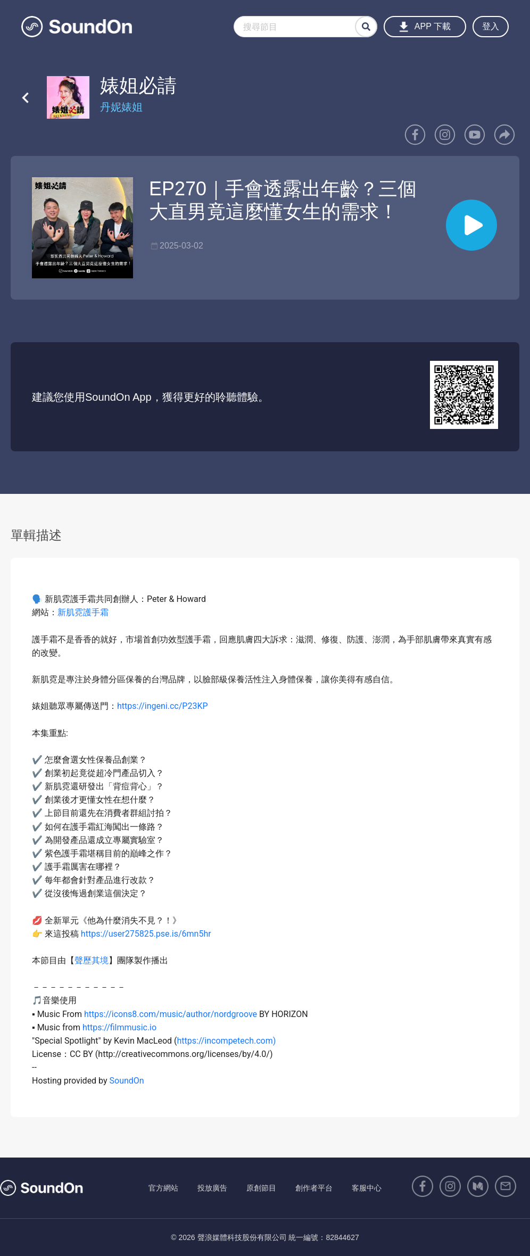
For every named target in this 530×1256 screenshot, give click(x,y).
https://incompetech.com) (226, 1041)
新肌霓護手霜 (83, 612)
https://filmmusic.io (119, 1027)
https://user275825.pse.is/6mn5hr (145, 934)
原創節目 (261, 1188)
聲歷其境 (91, 960)
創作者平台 (314, 1188)
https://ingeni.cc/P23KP (162, 706)
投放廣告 (212, 1188)
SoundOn (127, 1081)
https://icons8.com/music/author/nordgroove (170, 1014)
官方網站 (163, 1188)
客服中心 (367, 1188)
